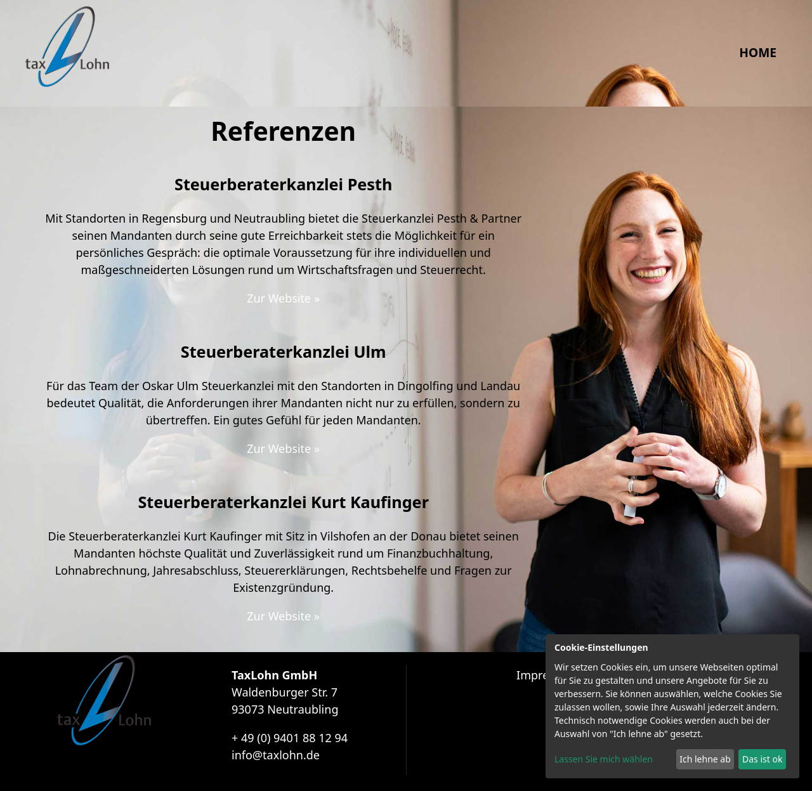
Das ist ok (762, 759)
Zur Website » (283, 298)
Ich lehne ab (705, 759)
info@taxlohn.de (276, 754)
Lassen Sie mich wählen (603, 759)
